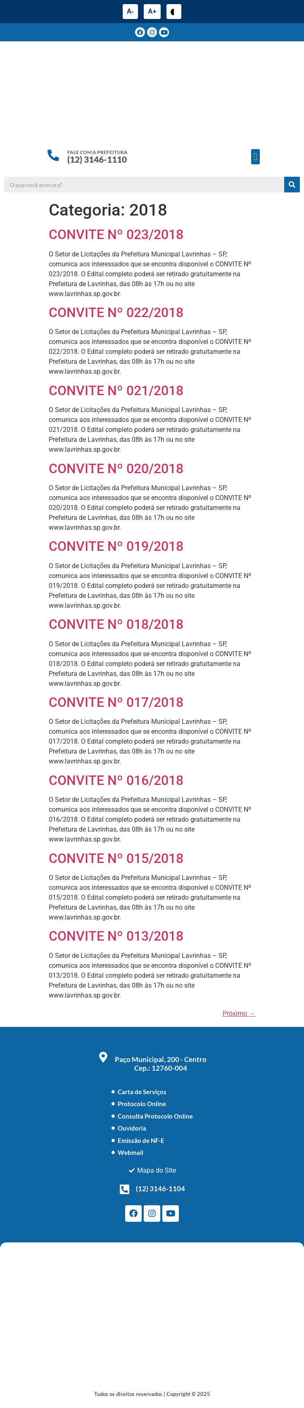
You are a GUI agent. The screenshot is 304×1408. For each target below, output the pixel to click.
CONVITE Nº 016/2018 (116, 780)
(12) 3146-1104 (160, 1188)
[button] (255, 157)
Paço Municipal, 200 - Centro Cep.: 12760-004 (161, 1063)
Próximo (239, 1013)
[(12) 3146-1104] (124, 1189)
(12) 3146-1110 (97, 159)
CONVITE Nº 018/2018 (116, 624)
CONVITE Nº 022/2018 (116, 312)
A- (130, 11)
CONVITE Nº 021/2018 (116, 390)
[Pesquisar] (292, 184)
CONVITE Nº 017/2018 (116, 702)
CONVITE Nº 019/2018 (116, 546)
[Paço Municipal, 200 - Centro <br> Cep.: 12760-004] (103, 1057)
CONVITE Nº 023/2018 (116, 234)
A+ (152, 11)
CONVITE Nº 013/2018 (116, 936)
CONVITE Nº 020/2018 (116, 468)
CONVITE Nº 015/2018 (116, 858)
